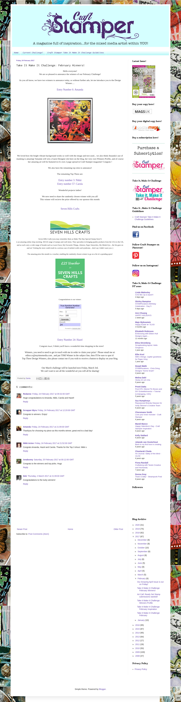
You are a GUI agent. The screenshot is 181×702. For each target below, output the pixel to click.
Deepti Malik (141, 366)
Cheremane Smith (143, 412)
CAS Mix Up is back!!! (144, 295)
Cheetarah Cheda (143, 451)
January (141, 620)
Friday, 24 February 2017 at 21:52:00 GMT (53, 443)
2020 (137, 525)
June (140, 563)
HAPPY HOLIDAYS (143, 315)
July (140, 559)
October (141, 548)
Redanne (27, 394)
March (141, 575)
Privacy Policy (141, 669)
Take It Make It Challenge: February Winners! (148, 589)
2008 (137, 656)
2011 (137, 644)
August (141, 555)
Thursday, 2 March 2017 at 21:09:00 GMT (46, 476)
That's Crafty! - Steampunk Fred (148, 477)
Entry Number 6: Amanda (70, 89)
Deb (25, 476)
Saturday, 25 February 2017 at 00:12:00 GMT (54, 459)
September (143, 551)
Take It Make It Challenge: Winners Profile (148, 601)
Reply (25, 402)
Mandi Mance (141, 424)
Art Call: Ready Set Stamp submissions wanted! (148, 595)
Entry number (70, 180)
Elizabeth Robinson (144, 331)
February (142, 578)
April (140, 571)
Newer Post (22, 529)
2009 (137, 652)
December (142, 540)
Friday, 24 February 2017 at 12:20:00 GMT (56, 410)
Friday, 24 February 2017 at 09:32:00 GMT (51, 394)
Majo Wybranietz (143, 322)
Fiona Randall (141, 463)
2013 (137, 637)
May (140, 567)
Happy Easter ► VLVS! (145, 325)
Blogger (102, 689)
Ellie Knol (139, 354)
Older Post (118, 529)
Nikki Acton (28, 443)
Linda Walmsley (142, 292)
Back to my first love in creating (148, 444)
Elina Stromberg (142, 343)
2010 (137, 648)
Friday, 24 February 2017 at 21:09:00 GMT (50, 427)
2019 (137, 529)
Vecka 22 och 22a (142, 380)
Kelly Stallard (141, 435)
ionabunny (28, 459)
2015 (137, 629)
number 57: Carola (73, 183)
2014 (137, 633)
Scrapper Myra (30, 410)
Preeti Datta (140, 387)
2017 (137, 536)
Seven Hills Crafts (70, 208)
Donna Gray (140, 474)
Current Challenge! (33, 53)
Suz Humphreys (142, 401)
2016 (137, 625)
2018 (137, 533)
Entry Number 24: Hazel (69, 339)
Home (16, 53)
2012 (137, 640)
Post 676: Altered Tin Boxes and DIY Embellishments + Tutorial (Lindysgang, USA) (148, 391)
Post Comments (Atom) (38, 534)
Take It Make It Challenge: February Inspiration (148, 608)
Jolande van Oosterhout (146, 442)
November (142, 544)
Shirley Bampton (143, 301)
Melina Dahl (140, 378)
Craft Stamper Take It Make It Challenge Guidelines (75, 53)
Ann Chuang (141, 313)
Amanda (27, 427)
